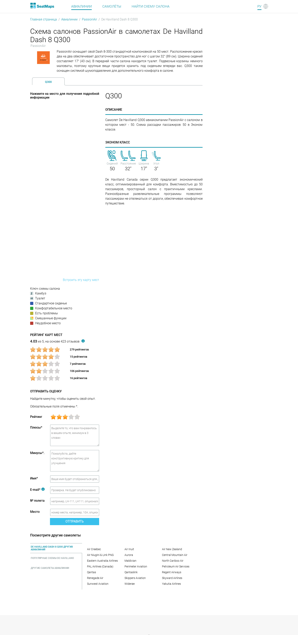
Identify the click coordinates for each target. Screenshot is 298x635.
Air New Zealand (172, 549)
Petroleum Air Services (175, 566)
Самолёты (111, 6)
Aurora (129, 555)
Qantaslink (131, 572)
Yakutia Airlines (171, 583)
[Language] (262, 6)
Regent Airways (171, 572)
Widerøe (130, 583)
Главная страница (43, 19)
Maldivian (130, 560)
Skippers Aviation (135, 578)
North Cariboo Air (172, 560)
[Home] (42, 6)
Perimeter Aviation (136, 566)
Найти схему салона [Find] (151, 6)
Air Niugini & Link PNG (100, 555)
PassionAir (89, 19)
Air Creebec (94, 549)
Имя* (34, 478)
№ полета (37, 500)
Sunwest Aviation (97, 583)
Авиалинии (69, 19)
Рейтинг (36, 417)
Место (35, 512)
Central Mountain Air (174, 555)
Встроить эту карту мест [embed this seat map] (81, 280)
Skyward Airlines (172, 578)
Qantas (91, 572)
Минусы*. (37, 453)
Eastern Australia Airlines (102, 560)
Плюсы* (36, 427)
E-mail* (37, 490)
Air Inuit (129, 549)
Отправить (74, 521)
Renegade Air (95, 578)
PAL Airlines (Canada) (100, 566)
